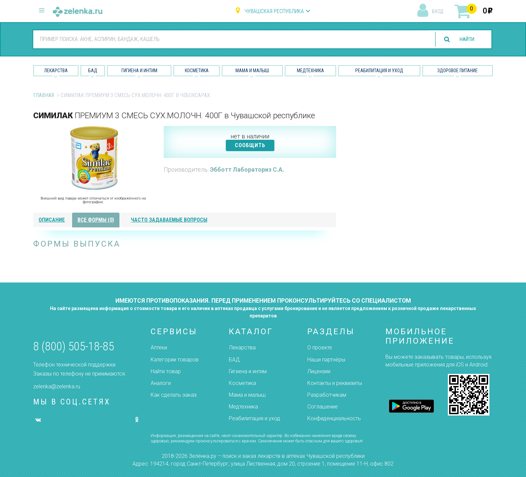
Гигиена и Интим (139, 70)
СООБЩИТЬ (250, 145)
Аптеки (159, 347)
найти (466, 39)
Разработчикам (326, 395)
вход (437, 11)
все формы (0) (95, 220)
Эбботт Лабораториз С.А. (247, 169)
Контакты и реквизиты (334, 383)
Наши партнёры (326, 359)
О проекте (319, 347)
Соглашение (322, 406)
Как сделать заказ (174, 395)
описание (52, 220)
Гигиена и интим (248, 371)
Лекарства (56, 70)
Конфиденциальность (334, 418)
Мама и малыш (252, 70)
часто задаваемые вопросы (169, 220)
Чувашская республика (274, 11)
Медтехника (310, 70)
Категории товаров (175, 359)
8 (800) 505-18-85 (73, 346)
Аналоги (161, 383)
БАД (92, 70)
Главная (43, 95)
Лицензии (318, 371)
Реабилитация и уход (379, 70)
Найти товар (166, 371)
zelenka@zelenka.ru (56, 386)
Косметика (197, 70)
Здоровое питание (457, 70)
